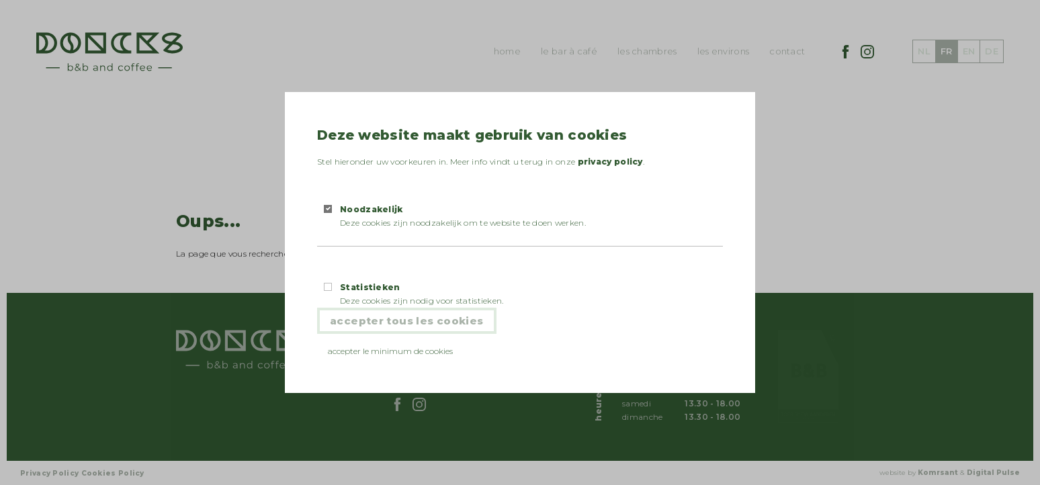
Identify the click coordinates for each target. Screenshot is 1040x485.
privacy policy (610, 162)
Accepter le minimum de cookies (390, 351)
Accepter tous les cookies (407, 320)
